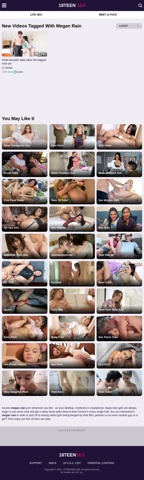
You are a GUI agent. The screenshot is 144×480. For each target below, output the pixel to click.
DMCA (52, 463)
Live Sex (36, 14)
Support (35, 463)
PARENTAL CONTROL (101, 463)
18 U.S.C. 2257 (72, 463)
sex (72, 5)
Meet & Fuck (108, 14)
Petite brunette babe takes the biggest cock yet (24, 61)
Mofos (9, 67)
